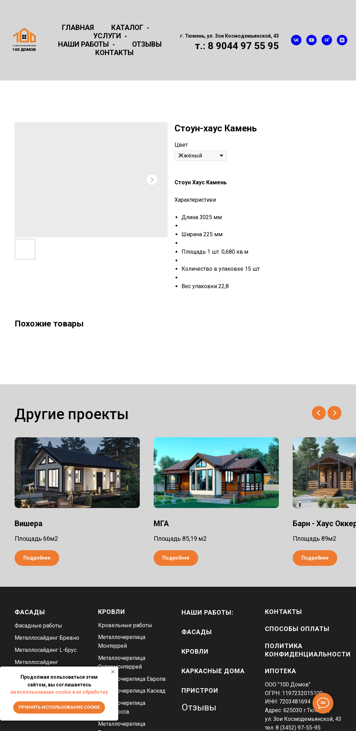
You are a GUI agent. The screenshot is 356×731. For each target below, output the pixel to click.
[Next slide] (334, 413)
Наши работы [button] (84, 44)
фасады (196, 632)
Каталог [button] (128, 27)
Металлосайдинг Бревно (47, 637)
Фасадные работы (38, 625)
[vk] (296, 40)
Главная (78, 27)
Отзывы (147, 44)
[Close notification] (113, 671)
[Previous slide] (319, 413)
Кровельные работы (125, 625)
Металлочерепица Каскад (131, 690)
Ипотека (280, 671)
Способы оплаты (297, 628)
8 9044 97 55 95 (243, 46)
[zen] (342, 40)
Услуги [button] (108, 36)
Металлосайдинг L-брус (45, 650)
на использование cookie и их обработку (59, 692)
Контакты (114, 52)
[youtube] (311, 40)
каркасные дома (213, 671)
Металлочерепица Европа (131, 679)
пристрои (199, 690)
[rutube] (327, 40)
